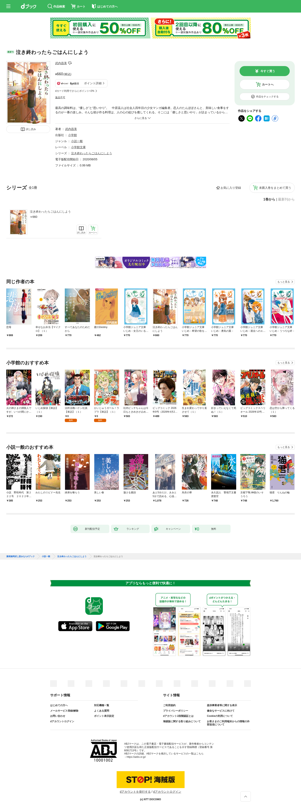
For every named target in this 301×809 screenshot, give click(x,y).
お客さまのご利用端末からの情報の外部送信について (228, 723)
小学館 (72, 135)
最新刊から (286, 199)
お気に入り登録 (231, 187)
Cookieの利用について (220, 716)
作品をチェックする (267, 96)
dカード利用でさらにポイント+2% (74, 90)
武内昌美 (61, 63)
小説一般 (77, 141)
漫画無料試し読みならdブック (20, 556)
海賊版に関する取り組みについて (182, 721)
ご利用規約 (169, 705)
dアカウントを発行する (135, 791)
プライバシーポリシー (175, 710)
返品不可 (60, 97)
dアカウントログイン (62, 721)
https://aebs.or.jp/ (136, 756)
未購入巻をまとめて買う (275, 187)
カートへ (268, 84)
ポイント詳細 (93, 83)
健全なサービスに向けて (221, 710)
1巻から (269, 199)
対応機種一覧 (101, 705)
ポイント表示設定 (104, 716)
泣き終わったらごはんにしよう (50, 211)
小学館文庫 (78, 147)
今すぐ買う (267, 71)
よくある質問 (101, 710)
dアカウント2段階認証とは (178, 716)
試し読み (31, 129)
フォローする (70, 63)
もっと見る (283, 281)
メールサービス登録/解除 (64, 710)
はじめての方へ (59, 705)
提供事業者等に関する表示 (222, 705)
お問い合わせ (57, 716)
